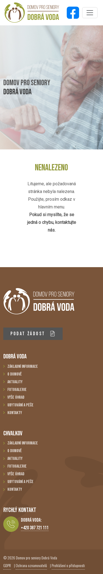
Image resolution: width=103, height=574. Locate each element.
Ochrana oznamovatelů (31, 565)
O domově (14, 374)
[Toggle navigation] (90, 12)
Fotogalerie (17, 389)
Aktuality (15, 382)
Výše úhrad (15, 397)
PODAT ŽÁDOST (32, 334)
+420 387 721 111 (35, 528)
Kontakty (14, 412)
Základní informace (22, 366)
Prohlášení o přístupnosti (68, 565)
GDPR (7, 565)
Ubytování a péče (20, 405)
